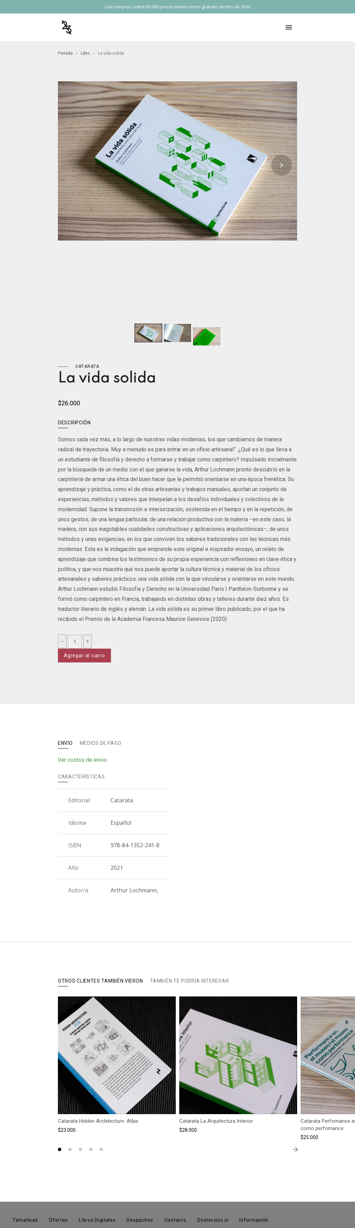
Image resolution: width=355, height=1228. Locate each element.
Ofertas (58, 1220)
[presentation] (281, 165)
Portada (65, 53)
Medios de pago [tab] (101, 743)
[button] (59, 1149)
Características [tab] (81, 776)
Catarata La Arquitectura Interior (216, 1121)
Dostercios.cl (212, 1220)
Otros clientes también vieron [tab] (100, 981)
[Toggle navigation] (288, 27)
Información (254, 1220)
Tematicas (25, 1220)
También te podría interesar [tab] (189, 981)
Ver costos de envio (82, 760)
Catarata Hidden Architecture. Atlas (98, 1121)
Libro (85, 53)
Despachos (140, 1220)
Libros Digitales (97, 1220)
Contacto (175, 1220)
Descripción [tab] (74, 422)
